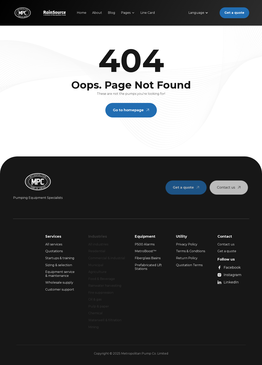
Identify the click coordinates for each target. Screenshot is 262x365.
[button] (128, 13)
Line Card (147, 13)
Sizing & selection (58, 265)
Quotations (54, 251)
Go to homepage (131, 110)
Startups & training (59, 258)
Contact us (225, 244)
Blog (111, 13)
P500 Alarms (145, 244)
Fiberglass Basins (148, 258)
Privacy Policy (186, 244)
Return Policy (187, 258)
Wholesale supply (59, 282)
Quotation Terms (189, 265)
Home (81, 13)
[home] (22, 13)
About (97, 13)
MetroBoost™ (145, 251)
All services (53, 244)
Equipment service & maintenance (60, 274)
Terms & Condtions (190, 251)
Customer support (59, 289)
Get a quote (234, 13)
